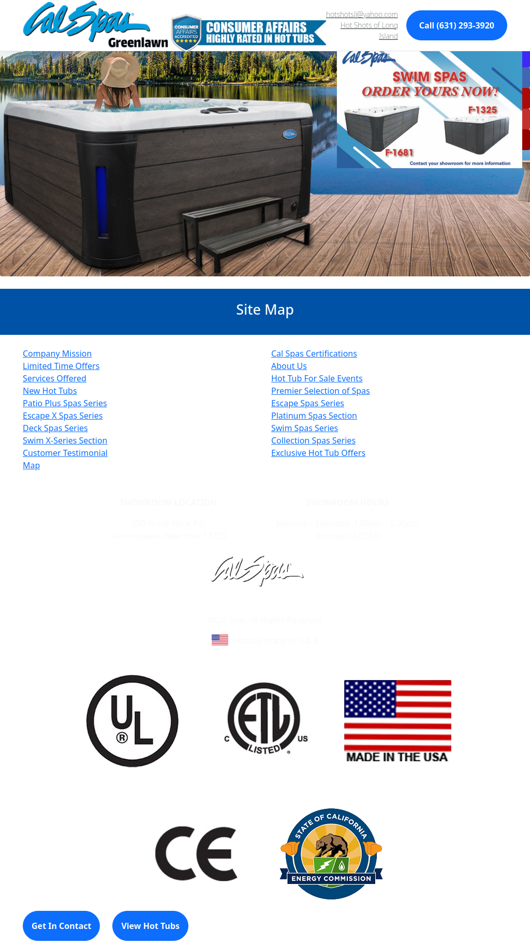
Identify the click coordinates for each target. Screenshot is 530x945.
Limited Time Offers (61, 366)
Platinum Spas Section (314, 415)
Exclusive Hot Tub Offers (318, 453)
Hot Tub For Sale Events (317, 378)
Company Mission (57, 353)
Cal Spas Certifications (314, 353)
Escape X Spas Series (62, 415)
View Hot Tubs (150, 926)
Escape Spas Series (307, 403)
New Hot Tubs (50, 390)
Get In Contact (61, 926)
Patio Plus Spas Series (65, 403)
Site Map (309, 607)
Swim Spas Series (304, 428)
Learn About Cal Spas (245, 607)
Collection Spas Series (313, 440)
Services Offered (54, 378)
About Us (289, 366)
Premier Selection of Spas (320, 390)
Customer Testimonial (65, 453)
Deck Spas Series (55, 428)
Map (31, 465)
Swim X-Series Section (65, 440)
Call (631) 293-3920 (456, 25)
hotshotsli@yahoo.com (362, 14)
